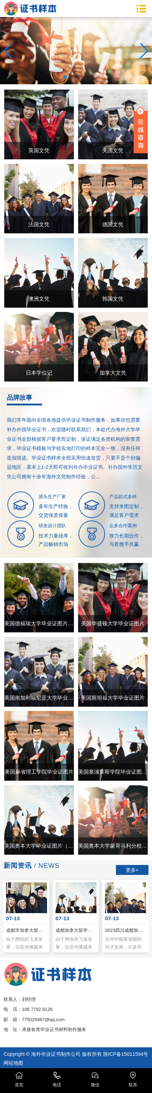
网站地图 (13, 1063)
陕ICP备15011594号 (125, 1054)
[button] (64, 76)
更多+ (132, 870)
